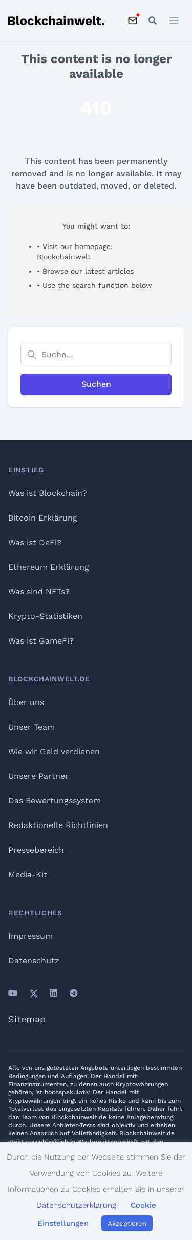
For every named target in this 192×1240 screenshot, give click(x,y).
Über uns (26, 702)
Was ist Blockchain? (47, 493)
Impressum (30, 936)
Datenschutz (33, 960)
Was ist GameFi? (41, 641)
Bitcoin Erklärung (42, 518)
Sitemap (27, 1019)
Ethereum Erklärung (48, 567)
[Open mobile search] (152, 20)
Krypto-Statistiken (45, 616)
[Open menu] (174, 20)
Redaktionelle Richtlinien (58, 825)
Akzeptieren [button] (127, 1223)
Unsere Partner (38, 776)
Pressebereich (36, 850)
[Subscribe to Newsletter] (132, 20)
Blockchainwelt (64, 257)
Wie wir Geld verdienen (54, 751)
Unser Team (31, 727)
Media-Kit (27, 874)
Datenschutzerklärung (76, 1205)
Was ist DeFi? (34, 542)
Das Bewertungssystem (54, 800)
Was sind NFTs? (39, 591)
